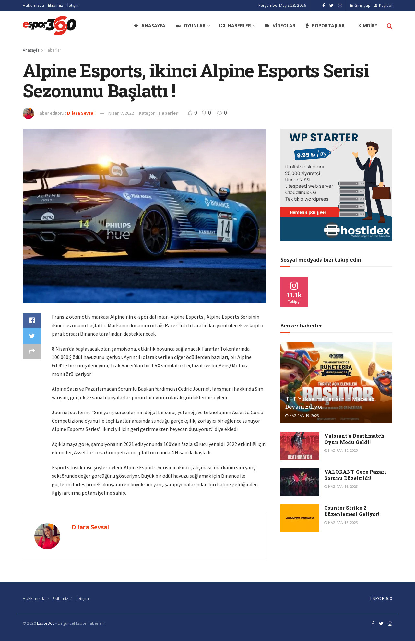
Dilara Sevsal (81, 113)
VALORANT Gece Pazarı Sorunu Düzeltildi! (355, 474)
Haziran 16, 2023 (341, 450)
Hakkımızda (33, 5)
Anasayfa (149, 25)
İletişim (73, 5)
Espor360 (45, 623)
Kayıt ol (383, 5)
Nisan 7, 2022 (121, 113)
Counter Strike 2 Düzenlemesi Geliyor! (351, 510)
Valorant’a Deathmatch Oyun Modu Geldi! (354, 438)
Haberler (235, 25)
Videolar (280, 25)
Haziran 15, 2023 (341, 486)
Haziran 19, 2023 (302, 415)
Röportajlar (325, 25)
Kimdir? (367, 25)
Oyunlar (191, 25)
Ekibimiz (55, 5)
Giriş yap (360, 5)
